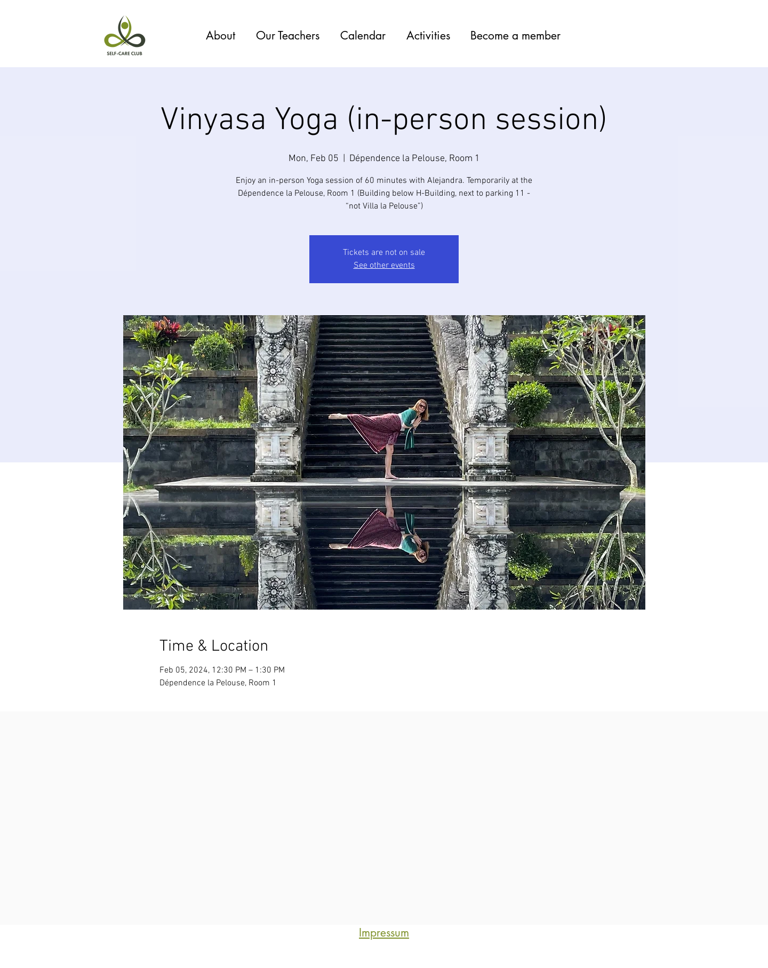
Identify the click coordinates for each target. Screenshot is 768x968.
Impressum (384, 932)
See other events (384, 265)
